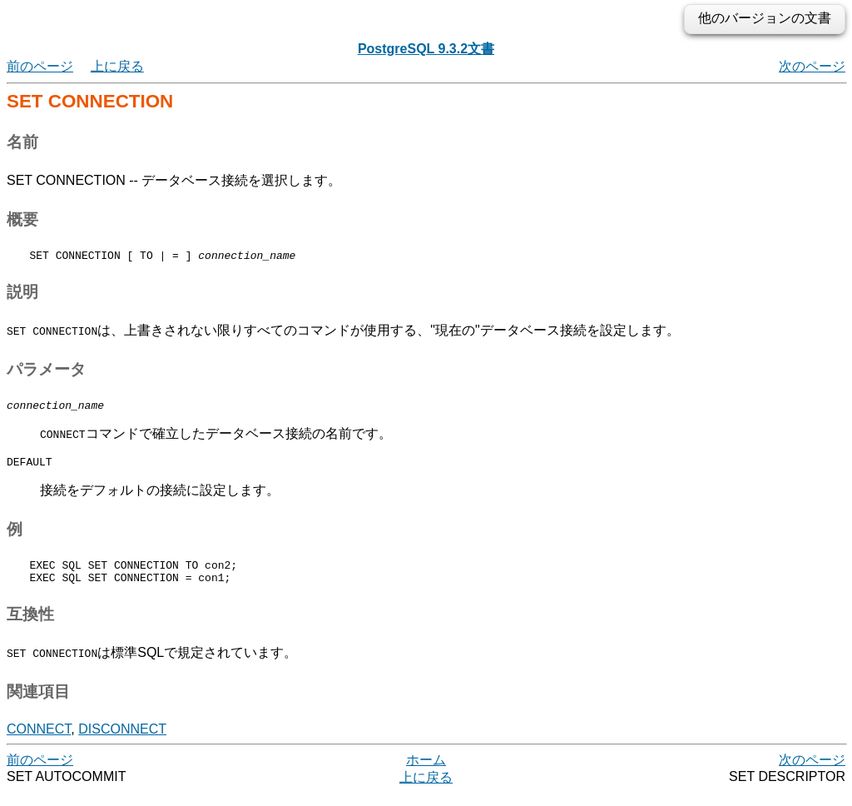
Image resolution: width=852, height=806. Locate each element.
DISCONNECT (122, 741)
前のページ (40, 66)
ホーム (426, 772)
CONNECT (39, 741)
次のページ (812, 66)
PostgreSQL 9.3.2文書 (426, 49)
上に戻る (117, 66)
